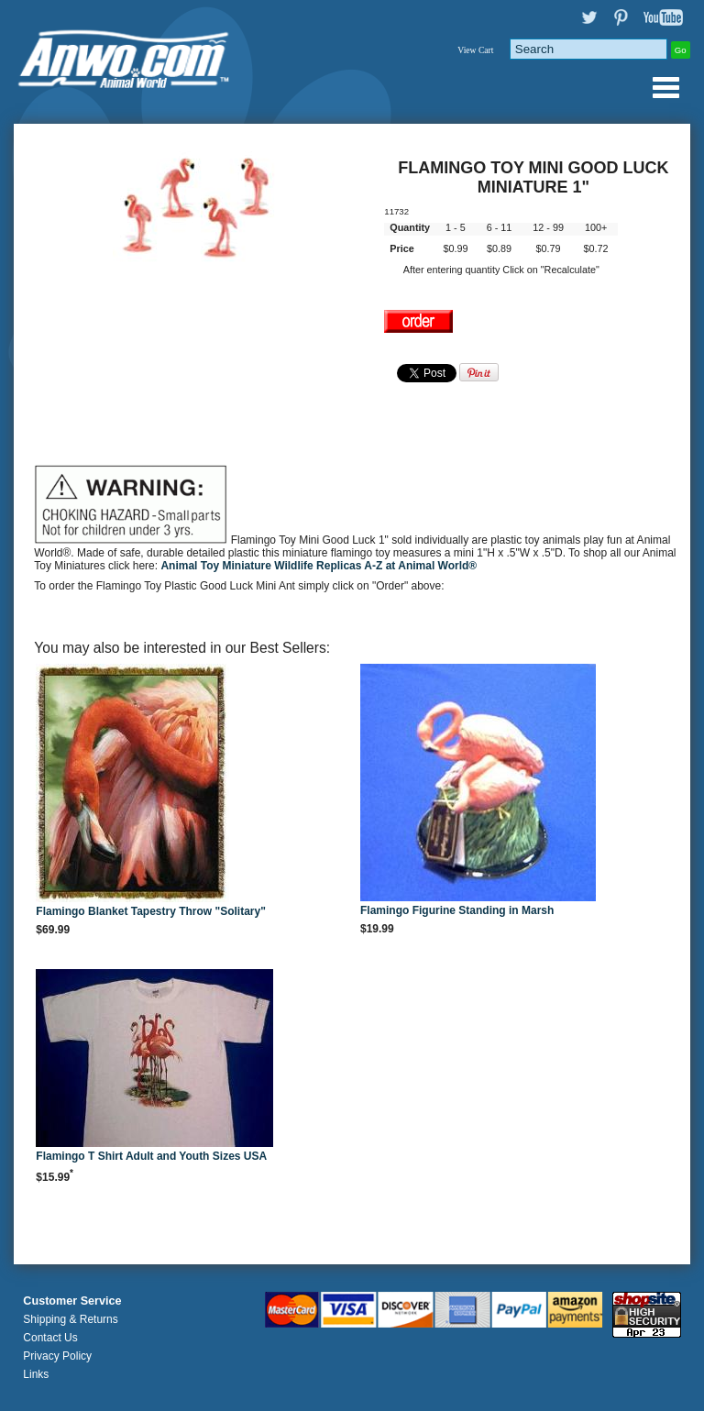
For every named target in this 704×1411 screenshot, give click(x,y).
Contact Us (50, 1337)
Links (36, 1374)
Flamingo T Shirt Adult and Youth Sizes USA (151, 1156)
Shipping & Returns (70, 1319)
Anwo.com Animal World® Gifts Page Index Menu (665, 87)
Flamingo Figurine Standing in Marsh (457, 910)
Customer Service (72, 1301)
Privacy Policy (57, 1356)
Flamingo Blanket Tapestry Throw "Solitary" (151, 911)
